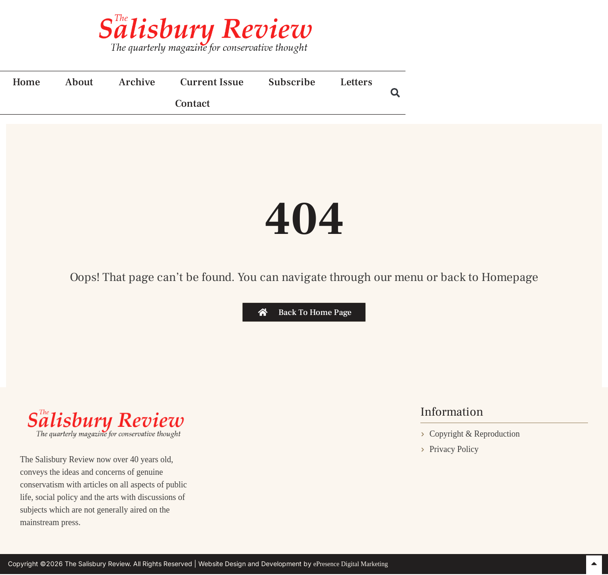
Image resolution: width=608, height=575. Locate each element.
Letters (457, 108)
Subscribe (375, 108)
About (111, 108)
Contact (533, 108)
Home (41, 108)
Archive (186, 108)
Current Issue (278, 108)
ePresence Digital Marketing (350, 564)
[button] (587, 108)
